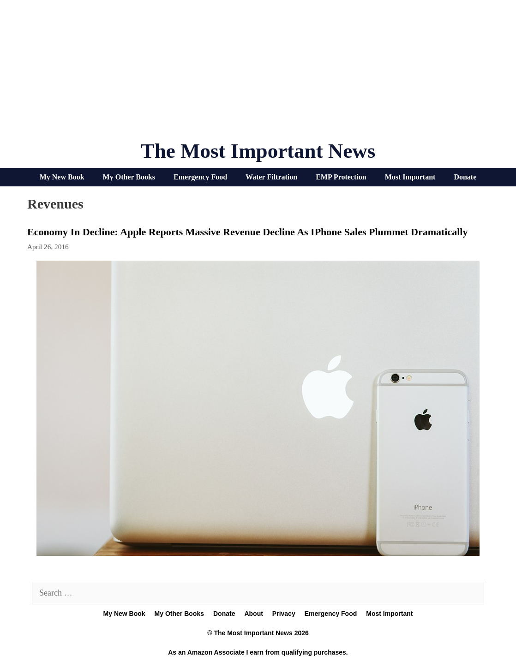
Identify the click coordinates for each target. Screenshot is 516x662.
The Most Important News (258, 150)
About (253, 613)
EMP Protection (341, 177)
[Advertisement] (258, 73)
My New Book (62, 177)
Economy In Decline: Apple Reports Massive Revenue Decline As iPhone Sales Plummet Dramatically (247, 232)
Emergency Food (200, 177)
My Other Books (129, 177)
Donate (465, 177)
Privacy (283, 613)
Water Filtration (271, 177)
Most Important (410, 177)
